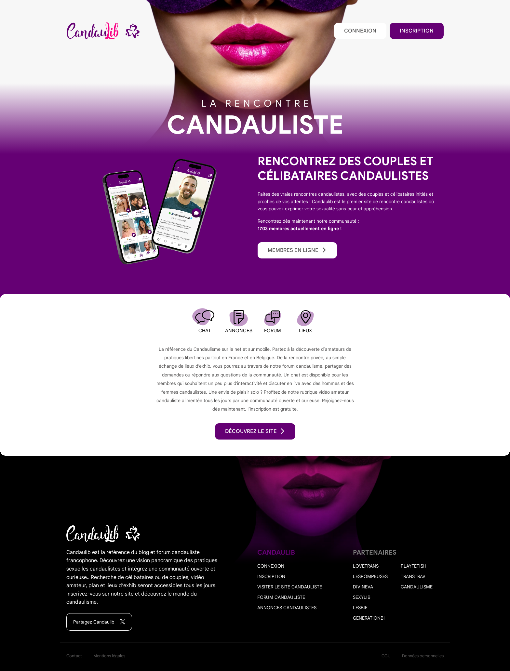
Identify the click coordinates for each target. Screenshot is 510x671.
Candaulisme (417, 587)
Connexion (360, 31)
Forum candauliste (281, 597)
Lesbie (360, 608)
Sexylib (361, 597)
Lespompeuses (370, 576)
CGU (386, 656)
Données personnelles (423, 656)
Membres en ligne (297, 250)
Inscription (417, 31)
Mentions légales (109, 656)
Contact (74, 656)
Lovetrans (366, 566)
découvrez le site (255, 431)
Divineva (363, 587)
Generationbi (369, 618)
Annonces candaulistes (286, 608)
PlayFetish (413, 566)
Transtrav (413, 576)
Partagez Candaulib (99, 622)
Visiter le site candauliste (289, 587)
